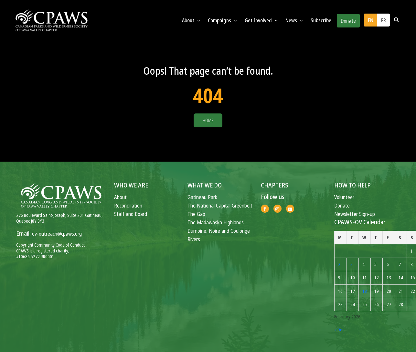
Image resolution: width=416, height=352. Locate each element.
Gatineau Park (202, 197)
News (294, 20)
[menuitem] (370, 20)
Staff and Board (130, 214)
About (191, 20)
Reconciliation (128, 205)
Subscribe (321, 20)
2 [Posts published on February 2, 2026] (339, 264)
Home (208, 120)
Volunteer (344, 197)
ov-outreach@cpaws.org (57, 233)
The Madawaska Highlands (215, 222)
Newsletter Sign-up (354, 214)
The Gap (196, 214)
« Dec (339, 329)
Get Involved (261, 20)
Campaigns (222, 20)
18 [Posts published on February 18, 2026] (364, 291)
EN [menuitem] (370, 20)
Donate (348, 20)
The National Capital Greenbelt (219, 205)
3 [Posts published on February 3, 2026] (351, 264)
